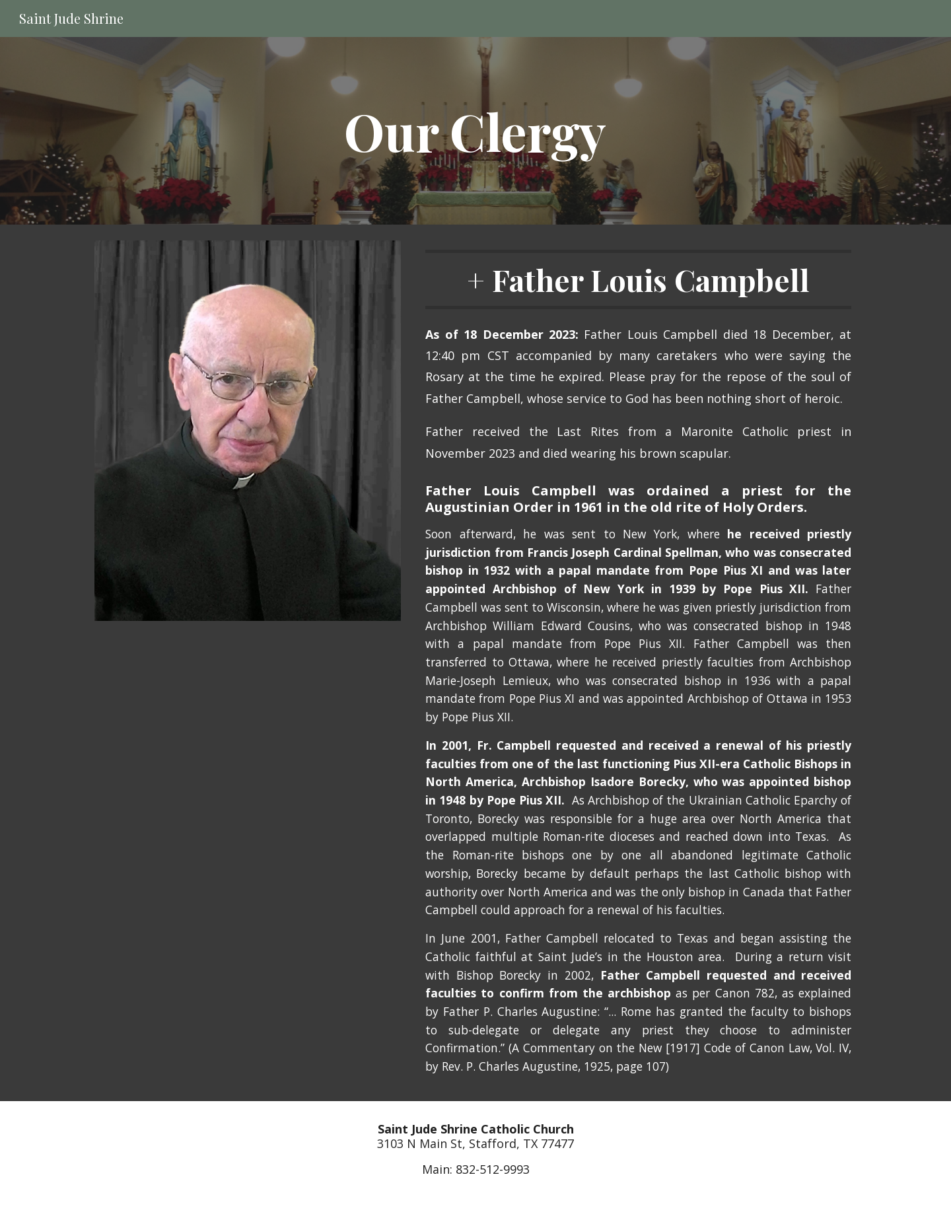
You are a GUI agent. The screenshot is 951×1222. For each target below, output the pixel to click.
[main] (475, 131)
